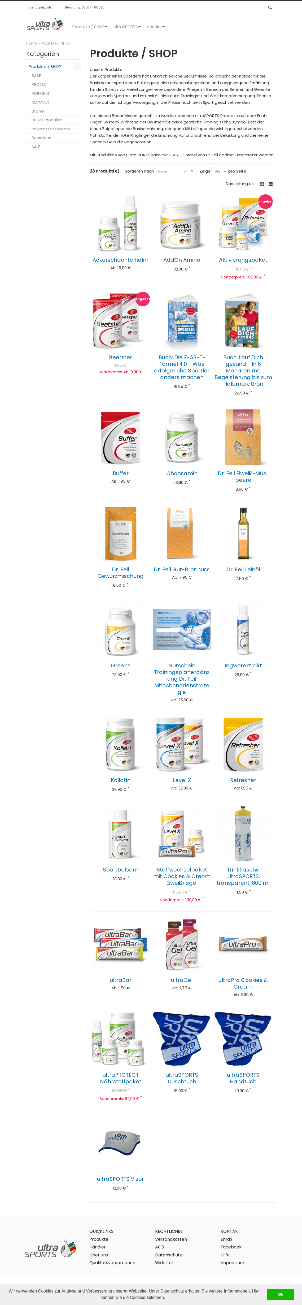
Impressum (232, 1263)
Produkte (98, 1239)
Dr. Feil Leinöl (243, 569)
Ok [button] (280, 1294)
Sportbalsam (120, 869)
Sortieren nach (139, 171)
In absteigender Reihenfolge (192, 171)
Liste (271, 184)
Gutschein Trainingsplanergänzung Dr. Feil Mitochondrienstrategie (181, 679)
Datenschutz (172, 1291)
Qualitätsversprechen (112, 1263)
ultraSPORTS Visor (120, 1179)
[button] (167, 1298)
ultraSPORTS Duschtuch (182, 1078)
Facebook (231, 1247)
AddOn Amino (181, 260)
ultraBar (121, 980)
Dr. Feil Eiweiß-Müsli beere (243, 477)
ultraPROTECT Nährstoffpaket (120, 1078)
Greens (120, 665)
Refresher (243, 780)
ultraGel (181, 980)
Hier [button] (256, 1291)
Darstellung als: (240, 183)
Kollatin (120, 780)
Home (31, 43)
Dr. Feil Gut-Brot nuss (182, 569)
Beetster (120, 357)
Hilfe (225, 1255)
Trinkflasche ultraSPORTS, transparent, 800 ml (243, 876)
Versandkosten (171, 1239)
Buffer (121, 473)
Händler (97, 1247)
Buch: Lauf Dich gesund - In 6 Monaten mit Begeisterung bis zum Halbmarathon (243, 371)
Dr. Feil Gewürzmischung (121, 573)
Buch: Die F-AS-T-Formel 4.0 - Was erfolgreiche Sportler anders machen (181, 367)
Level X (182, 780)
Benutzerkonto (40, 7)
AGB (159, 1247)
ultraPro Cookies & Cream (243, 983)
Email (226, 1239)
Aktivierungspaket (243, 260)
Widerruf (164, 1263)
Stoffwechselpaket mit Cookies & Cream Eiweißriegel (182, 876)
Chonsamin (182, 473)
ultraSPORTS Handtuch (243, 1078)
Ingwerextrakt (243, 665)
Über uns (98, 1255)
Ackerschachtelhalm (120, 260)
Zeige (205, 171)
